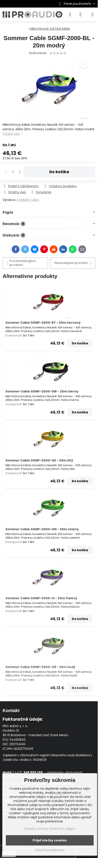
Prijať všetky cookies (50, 840)
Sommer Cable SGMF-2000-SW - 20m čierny (42, 391)
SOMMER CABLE (28, 200)
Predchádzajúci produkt (21, 263)
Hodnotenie (37, 53)
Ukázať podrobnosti (49, 850)
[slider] (57, 53)
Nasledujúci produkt (73, 263)
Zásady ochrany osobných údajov (49, 829)
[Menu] (92, 14)
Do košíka (59, 171)
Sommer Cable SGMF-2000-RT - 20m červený (43, 322)
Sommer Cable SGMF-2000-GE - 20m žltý (39, 460)
